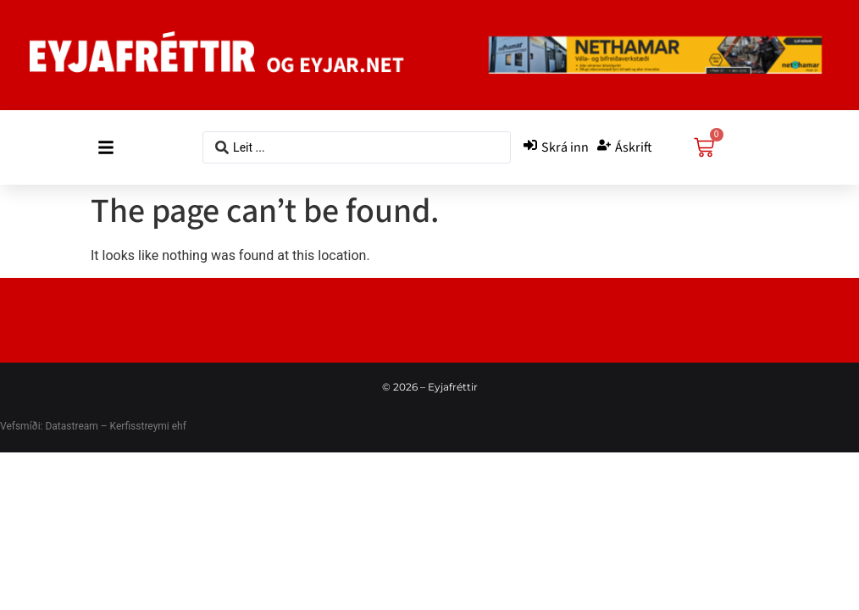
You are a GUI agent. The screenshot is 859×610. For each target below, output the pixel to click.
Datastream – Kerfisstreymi (105, 426)
